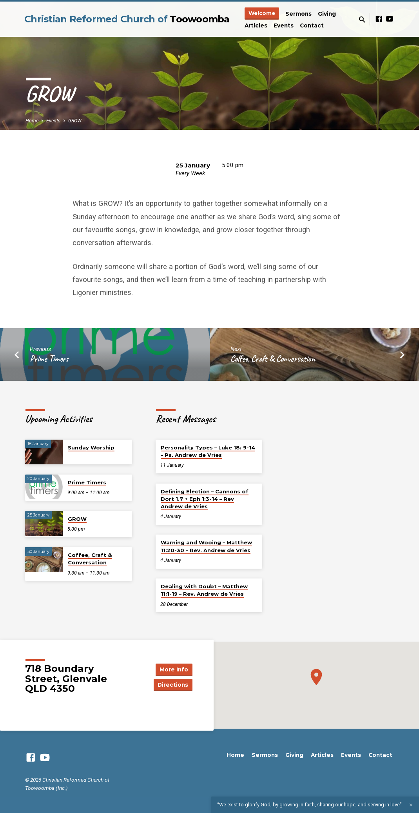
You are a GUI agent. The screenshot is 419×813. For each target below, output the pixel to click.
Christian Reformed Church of (127, 19)
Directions (172, 684)
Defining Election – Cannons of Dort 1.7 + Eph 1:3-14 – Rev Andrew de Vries (204, 498)
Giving (327, 14)
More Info (172, 669)
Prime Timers (49, 358)
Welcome (261, 13)
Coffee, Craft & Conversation (272, 358)
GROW (75, 121)
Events (284, 25)
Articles (256, 25)
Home (31, 121)
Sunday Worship (91, 447)
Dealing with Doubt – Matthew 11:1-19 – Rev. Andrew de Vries (204, 590)
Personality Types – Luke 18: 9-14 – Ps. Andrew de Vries (208, 451)
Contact (312, 25)
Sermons (298, 14)
